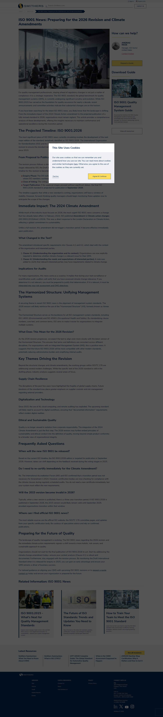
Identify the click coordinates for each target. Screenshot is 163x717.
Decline (55, 176)
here (76, 164)
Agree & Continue (99, 176)
